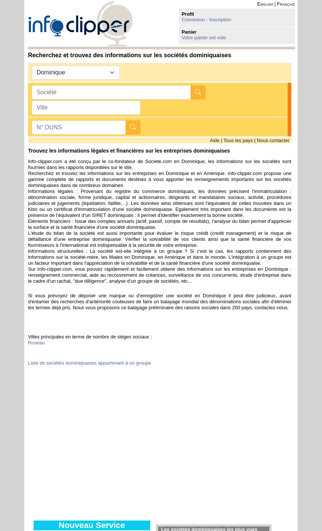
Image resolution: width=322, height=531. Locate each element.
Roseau (36, 343)
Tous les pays (238, 140)
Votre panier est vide (204, 37)
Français (286, 4)
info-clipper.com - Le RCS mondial (80, 23)
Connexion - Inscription (206, 19)
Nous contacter (273, 140)
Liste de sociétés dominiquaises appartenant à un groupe (89, 363)
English (265, 4)
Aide (215, 140)
